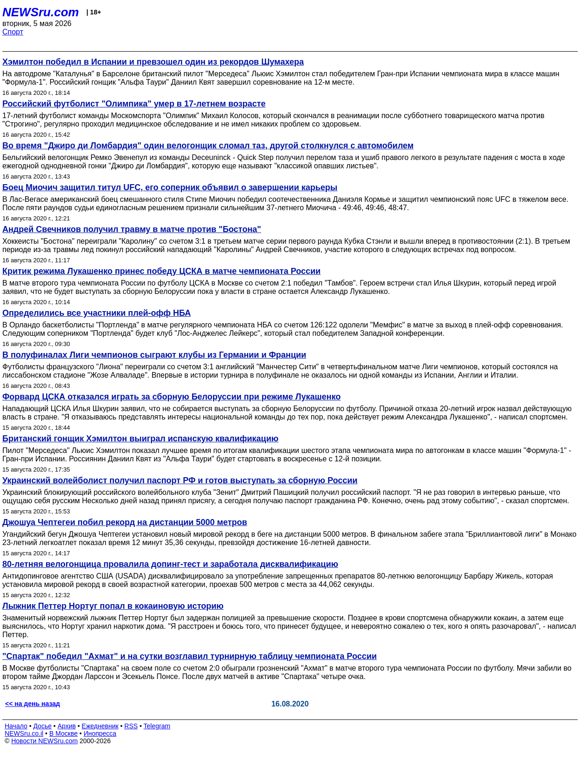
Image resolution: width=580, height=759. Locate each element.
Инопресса (100, 733)
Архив (67, 726)
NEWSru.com (40, 12)
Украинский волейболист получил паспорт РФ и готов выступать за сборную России (180, 480)
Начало (16, 726)
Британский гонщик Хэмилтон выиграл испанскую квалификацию (140, 438)
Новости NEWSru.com (44, 741)
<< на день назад (32, 703)
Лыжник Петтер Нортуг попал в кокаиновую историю (113, 606)
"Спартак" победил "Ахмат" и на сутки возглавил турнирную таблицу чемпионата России (189, 656)
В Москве (63, 733)
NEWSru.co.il (24, 733)
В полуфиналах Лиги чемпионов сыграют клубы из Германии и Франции (154, 355)
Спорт (12, 32)
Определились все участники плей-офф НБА (96, 313)
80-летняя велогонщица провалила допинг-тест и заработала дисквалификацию (170, 564)
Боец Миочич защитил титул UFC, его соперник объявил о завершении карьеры (169, 187)
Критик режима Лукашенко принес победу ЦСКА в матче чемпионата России (161, 271)
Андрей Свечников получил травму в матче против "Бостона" (131, 229)
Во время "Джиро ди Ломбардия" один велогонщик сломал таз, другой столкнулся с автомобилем (207, 145)
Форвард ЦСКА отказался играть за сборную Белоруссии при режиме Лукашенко (171, 396)
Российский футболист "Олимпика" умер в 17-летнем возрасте (134, 103)
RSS (131, 726)
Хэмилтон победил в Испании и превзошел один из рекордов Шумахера (153, 62)
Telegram (157, 726)
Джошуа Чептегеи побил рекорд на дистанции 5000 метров (124, 522)
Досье (42, 726)
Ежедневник (100, 726)
